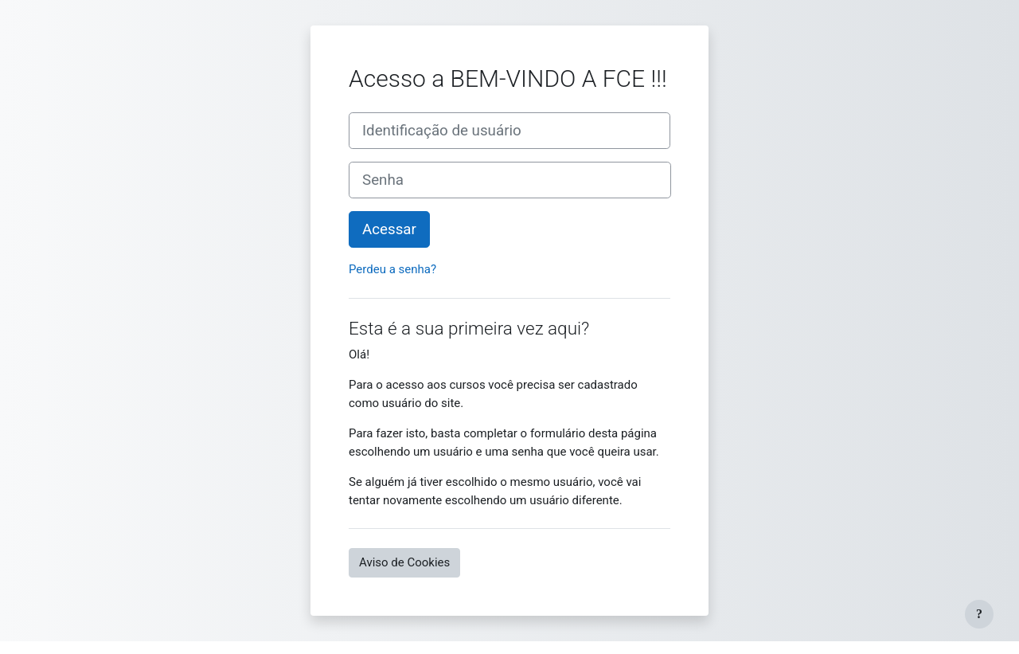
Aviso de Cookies (404, 562)
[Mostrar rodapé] (979, 614)
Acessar (389, 229)
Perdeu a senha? (392, 269)
